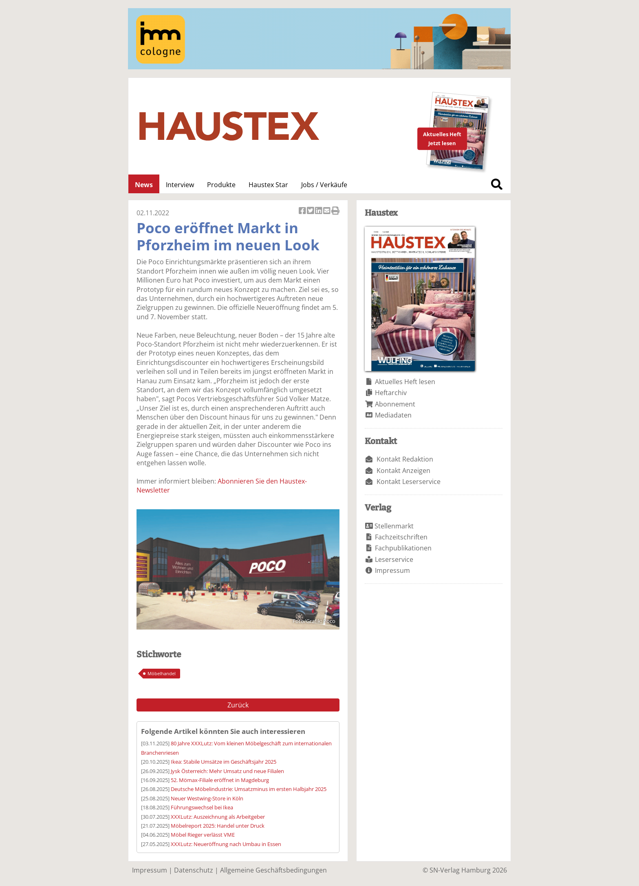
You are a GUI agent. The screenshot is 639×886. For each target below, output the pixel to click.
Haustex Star (268, 184)
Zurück (238, 704)
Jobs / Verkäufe (324, 184)
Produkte (221, 184)
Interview (180, 184)
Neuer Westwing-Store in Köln (207, 798)
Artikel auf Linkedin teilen (319, 211)
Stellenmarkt (394, 525)
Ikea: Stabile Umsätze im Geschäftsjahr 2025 (223, 761)
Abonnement (395, 404)
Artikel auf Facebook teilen (303, 211)
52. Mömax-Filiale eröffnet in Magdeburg (220, 780)
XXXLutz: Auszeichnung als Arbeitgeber (218, 816)
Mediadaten (393, 415)
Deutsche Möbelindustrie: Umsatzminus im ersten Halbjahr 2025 (248, 789)
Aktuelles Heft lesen (405, 381)
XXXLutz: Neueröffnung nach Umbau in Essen (226, 844)
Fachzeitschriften (401, 536)
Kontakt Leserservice (409, 481)
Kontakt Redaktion (405, 459)
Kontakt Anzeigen (403, 470)
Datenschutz (193, 870)
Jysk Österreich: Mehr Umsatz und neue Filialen (227, 771)
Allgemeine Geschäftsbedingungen (273, 870)
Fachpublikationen (403, 548)
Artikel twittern (311, 211)
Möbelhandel (162, 673)
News (144, 184)
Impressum (392, 570)
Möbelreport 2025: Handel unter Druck (217, 825)
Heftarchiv (391, 392)
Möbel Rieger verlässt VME (203, 834)
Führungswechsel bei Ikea (202, 807)
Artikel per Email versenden (327, 211)
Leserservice (394, 559)
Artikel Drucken (335, 211)
